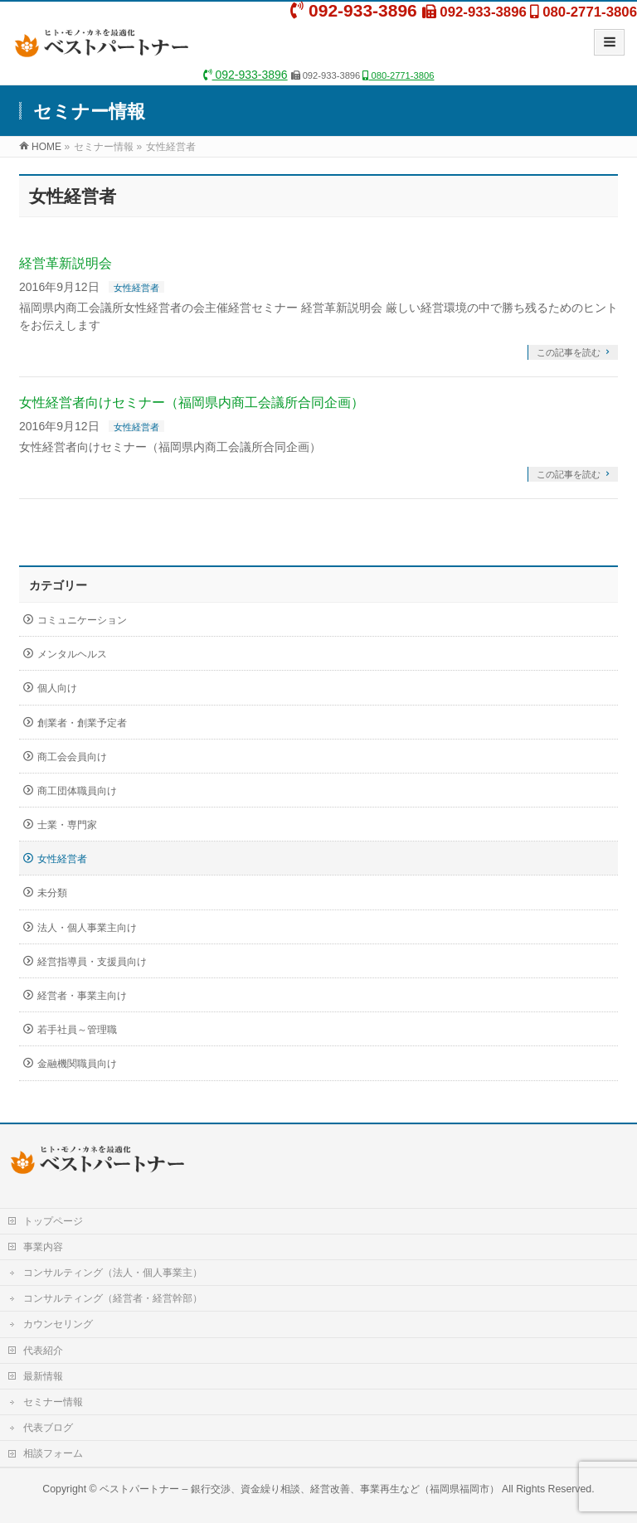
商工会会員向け (72, 757)
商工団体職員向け (77, 791)
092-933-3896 (245, 74)
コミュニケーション (82, 620)
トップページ (53, 1221)
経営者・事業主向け (82, 996)
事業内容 (43, 1247)
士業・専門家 (67, 825)
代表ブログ (48, 1427)
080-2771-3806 (398, 75)
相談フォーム (53, 1453)
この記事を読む (569, 352)
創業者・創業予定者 (82, 723)
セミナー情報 (53, 1402)
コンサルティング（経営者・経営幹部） (112, 1298)
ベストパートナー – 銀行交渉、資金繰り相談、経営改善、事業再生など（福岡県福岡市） (299, 1489)
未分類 (52, 893)
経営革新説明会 (65, 263)
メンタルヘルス (72, 654)
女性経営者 (136, 288)
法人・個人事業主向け (87, 928)
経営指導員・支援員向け (92, 962)
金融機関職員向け (77, 1063)
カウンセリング (58, 1324)
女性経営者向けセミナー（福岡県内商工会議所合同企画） (191, 402)
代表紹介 (43, 1350)
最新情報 (43, 1376)
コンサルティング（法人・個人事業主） (112, 1272)
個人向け (57, 688)
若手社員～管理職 (77, 1030)
